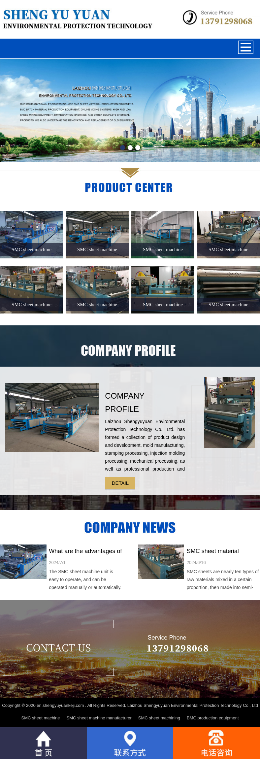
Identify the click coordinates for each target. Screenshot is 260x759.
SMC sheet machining (159, 717)
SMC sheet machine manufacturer (99, 717)
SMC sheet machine (40, 717)
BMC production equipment (213, 717)
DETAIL (120, 483)
